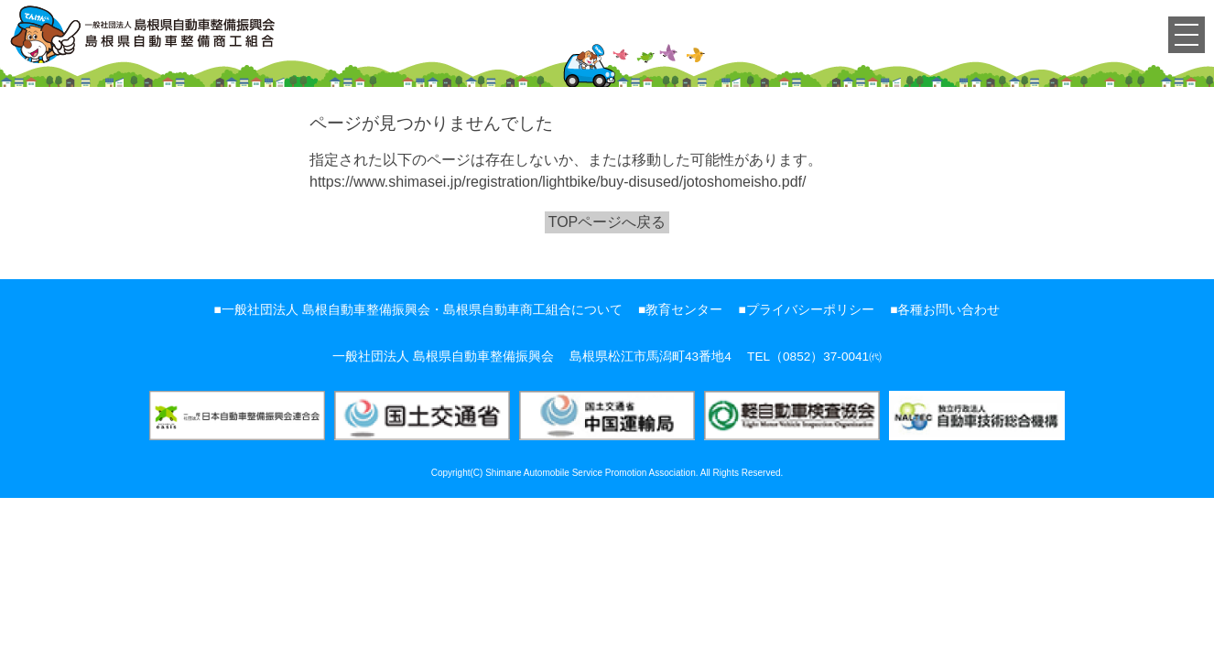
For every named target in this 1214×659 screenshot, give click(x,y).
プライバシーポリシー (810, 310)
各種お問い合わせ (948, 310)
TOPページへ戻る (607, 222)
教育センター (683, 310)
